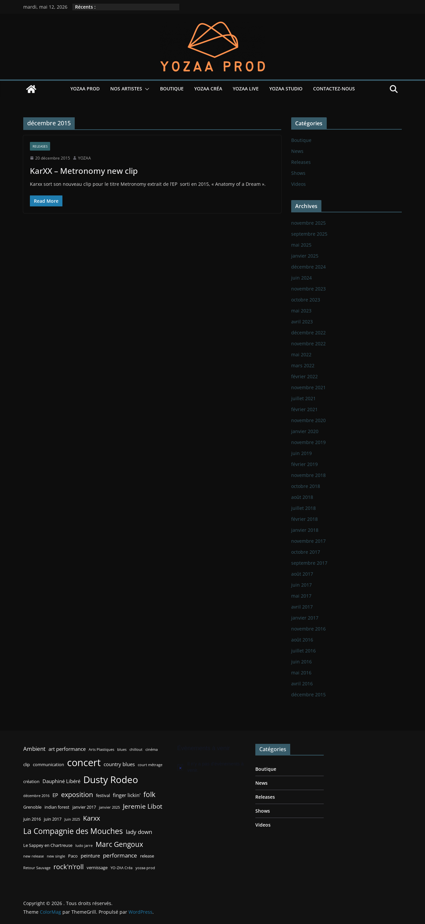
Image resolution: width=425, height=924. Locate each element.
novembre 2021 (308, 387)
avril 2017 (302, 607)
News (297, 151)
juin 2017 (301, 585)
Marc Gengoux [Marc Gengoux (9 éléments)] (119, 844)
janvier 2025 (304, 256)
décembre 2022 (308, 332)
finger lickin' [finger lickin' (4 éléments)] (126, 795)
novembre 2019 (308, 442)
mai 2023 (301, 310)
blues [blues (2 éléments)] (122, 749)
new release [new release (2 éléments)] (33, 856)
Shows (298, 173)
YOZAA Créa (208, 88)
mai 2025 (301, 245)
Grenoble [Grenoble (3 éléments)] (32, 807)
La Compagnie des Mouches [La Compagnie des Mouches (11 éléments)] (73, 831)
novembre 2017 (308, 541)
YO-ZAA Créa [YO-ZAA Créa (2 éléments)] (121, 868)
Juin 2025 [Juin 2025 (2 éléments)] (72, 819)
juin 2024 (301, 278)
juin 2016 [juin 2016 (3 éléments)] (32, 819)
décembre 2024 (308, 267)
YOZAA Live (246, 88)
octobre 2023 (305, 299)
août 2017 (302, 574)
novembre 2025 (308, 223)
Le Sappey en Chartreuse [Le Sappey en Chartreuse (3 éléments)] (47, 845)
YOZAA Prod (85, 88)
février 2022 (304, 376)
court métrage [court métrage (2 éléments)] (150, 764)
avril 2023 (302, 321)
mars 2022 (302, 365)
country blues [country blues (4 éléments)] (119, 764)
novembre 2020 (308, 420)
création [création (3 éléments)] (31, 781)
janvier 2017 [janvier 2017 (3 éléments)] (84, 807)
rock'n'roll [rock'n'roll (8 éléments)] (68, 866)
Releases (40, 146)
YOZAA (84, 158)
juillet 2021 (303, 398)
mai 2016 (301, 672)
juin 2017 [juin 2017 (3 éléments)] (52, 819)
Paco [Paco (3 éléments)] (73, 856)
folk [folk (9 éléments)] (149, 794)
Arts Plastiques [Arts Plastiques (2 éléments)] (101, 749)
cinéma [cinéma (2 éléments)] (151, 749)
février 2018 (304, 519)
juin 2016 (301, 661)
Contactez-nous (334, 88)
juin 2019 (301, 453)
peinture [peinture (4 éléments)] (90, 855)
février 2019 (304, 464)
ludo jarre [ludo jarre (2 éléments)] (84, 845)
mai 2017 (301, 596)
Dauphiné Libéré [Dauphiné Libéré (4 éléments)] (61, 781)
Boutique (172, 88)
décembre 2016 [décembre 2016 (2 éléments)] (36, 795)
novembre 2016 (308, 629)
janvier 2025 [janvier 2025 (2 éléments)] (109, 807)
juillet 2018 (303, 508)
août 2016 (302, 639)
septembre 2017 (309, 563)
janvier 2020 (304, 431)
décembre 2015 (308, 694)
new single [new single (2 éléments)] (56, 856)
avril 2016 (302, 683)
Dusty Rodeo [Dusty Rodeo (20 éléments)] (110, 779)
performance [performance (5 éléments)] (120, 855)
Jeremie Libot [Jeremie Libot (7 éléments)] (142, 806)
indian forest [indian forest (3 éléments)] (56, 807)
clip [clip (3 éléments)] (26, 764)
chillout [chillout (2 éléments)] (135, 749)
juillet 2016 (303, 650)
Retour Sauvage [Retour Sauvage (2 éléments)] (36, 868)
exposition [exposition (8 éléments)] (77, 794)
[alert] (211, 767)
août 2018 (302, 497)
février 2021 (304, 409)
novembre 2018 (308, 475)
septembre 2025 (309, 234)
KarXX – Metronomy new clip (84, 170)
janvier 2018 (304, 530)
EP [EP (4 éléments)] (55, 795)
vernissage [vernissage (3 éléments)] (97, 867)
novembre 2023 (308, 289)
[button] (145, 89)
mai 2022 (301, 354)
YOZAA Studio (285, 88)
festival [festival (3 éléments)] (103, 795)
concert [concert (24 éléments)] (84, 762)
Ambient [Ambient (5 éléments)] (34, 748)
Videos (298, 184)
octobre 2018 (305, 486)
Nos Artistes (126, 88)
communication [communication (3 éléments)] (48, 764)
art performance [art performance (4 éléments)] (67, 749)
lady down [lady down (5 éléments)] (139, 832)
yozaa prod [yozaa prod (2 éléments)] (145, 868)
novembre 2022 (308, 343)
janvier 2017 (304, 618)
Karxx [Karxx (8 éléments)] (91, 818)
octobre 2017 (305, 552)
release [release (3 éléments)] (147, 856)
